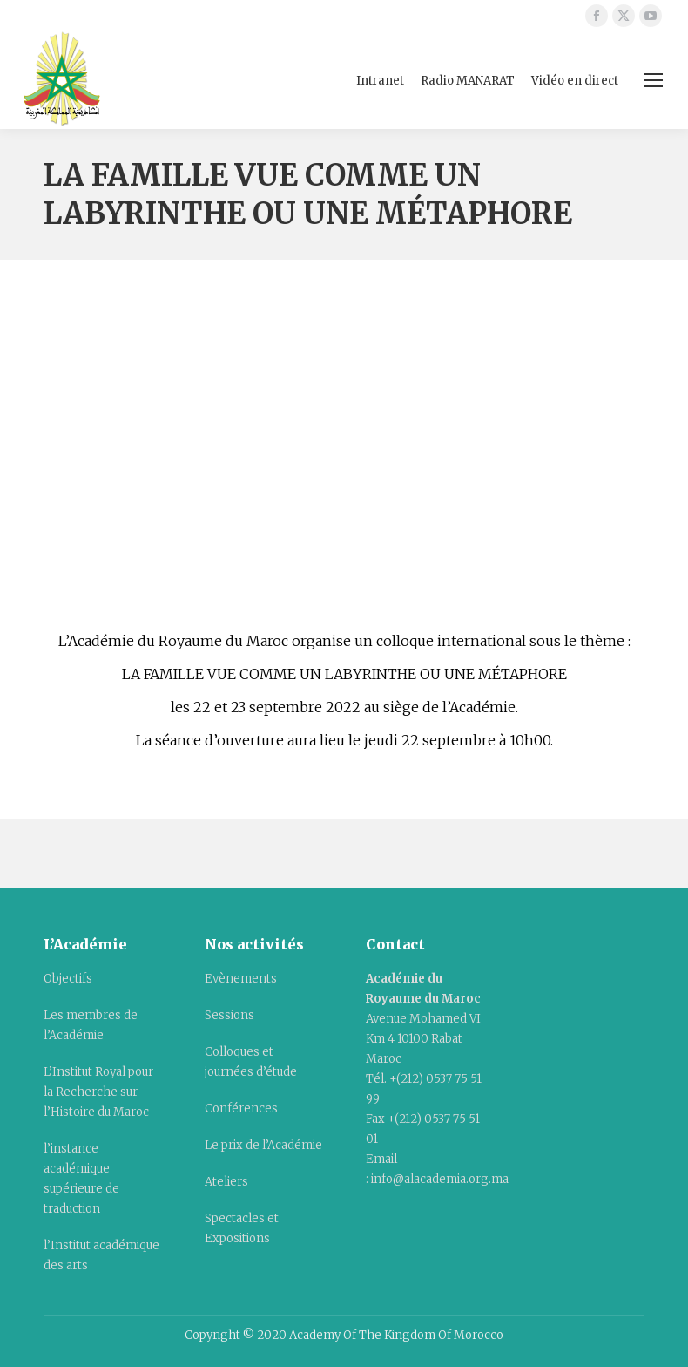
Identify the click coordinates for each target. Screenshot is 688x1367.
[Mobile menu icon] (653, 80)
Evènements (241, 978)
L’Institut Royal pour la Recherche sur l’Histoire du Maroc (98, 1091)
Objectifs (68, 978)
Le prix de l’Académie (263, 1145)
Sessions (229, 1015)
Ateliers (226, 1181)
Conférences (241, 1108)
